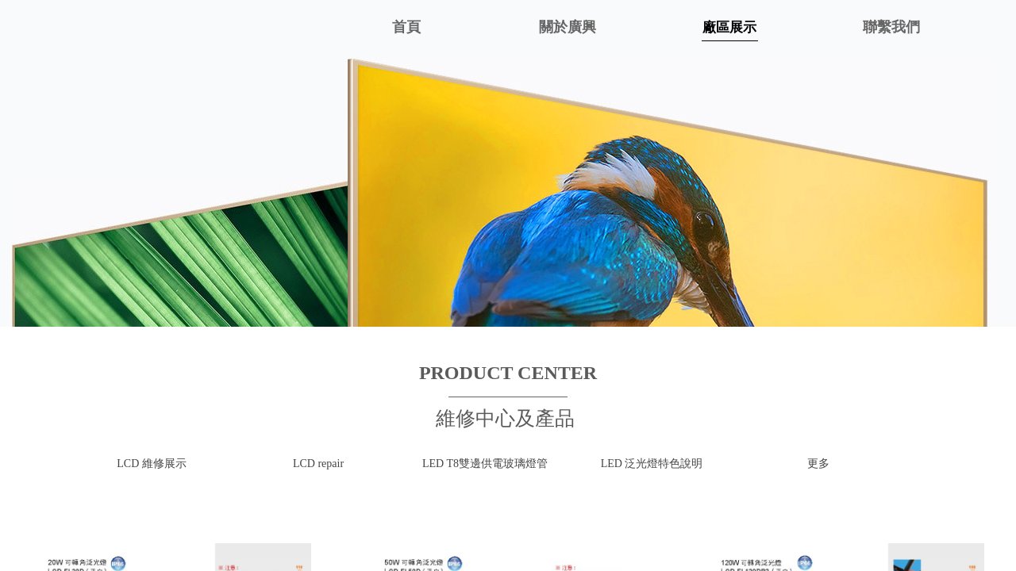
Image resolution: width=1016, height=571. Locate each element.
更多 (818, 463)
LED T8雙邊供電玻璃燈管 (485, 463)
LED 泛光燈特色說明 (652, 463)
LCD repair (318, 463)
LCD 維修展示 (152, 463)
